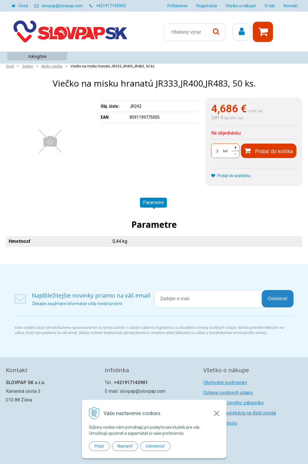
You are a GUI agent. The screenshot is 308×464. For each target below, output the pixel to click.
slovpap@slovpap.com (62, 5)
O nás (270, 5)
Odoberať (277, 298)
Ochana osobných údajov (228, 392)
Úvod (23, 5)
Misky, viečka (51, 66)
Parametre (153, 202)
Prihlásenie (177, 5)
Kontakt (291, 5)
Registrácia (206, 5)
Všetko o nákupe (241, 5)
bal (225, 151)
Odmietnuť (155, 446)
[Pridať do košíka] (268, 151)
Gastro (27, 66)
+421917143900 (111, 5)
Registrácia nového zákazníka (233, 403)
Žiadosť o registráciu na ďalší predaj (239, 413)
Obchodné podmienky (225, 382)
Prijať (99, 446)
